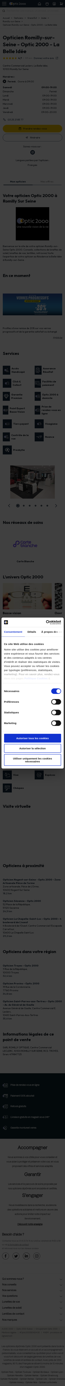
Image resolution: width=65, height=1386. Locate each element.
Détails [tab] (31, 631)
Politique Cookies (36, 678)
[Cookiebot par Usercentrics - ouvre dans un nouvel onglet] (46, 622)
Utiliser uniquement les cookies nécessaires (32, 760)
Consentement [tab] (13, 631)
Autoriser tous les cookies (32, 738)
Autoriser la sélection (32, 748)
